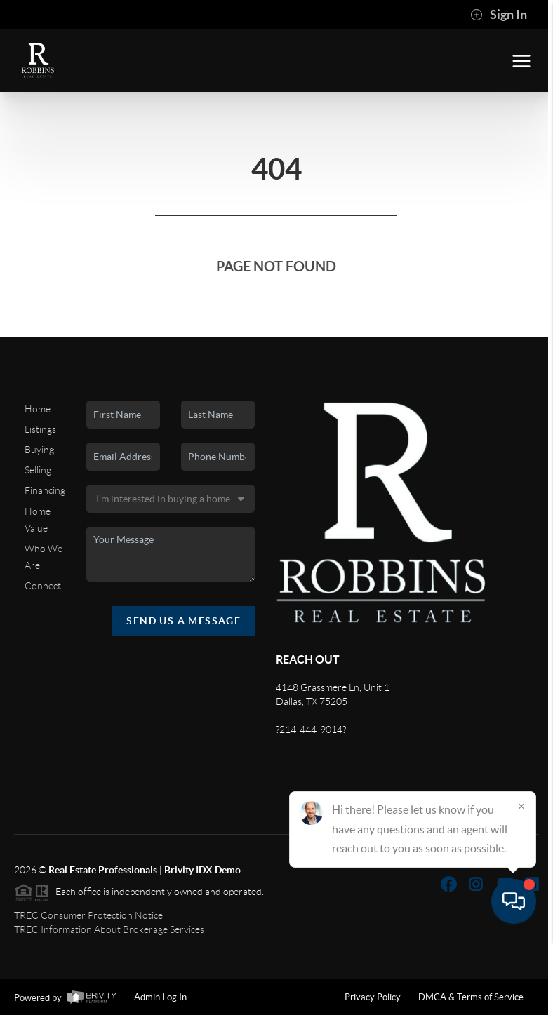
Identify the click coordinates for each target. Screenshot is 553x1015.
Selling (38, 470)
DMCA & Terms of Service (471, 997)
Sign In (498, 15)
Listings (40, 429)
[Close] (521, 880)
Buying (39, 449)
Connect (43, 585)
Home (38, 409)
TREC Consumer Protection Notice (88, 915)
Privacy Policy (373, 997)
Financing (45, 490)
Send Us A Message (183, 620)
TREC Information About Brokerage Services (109, 929)
